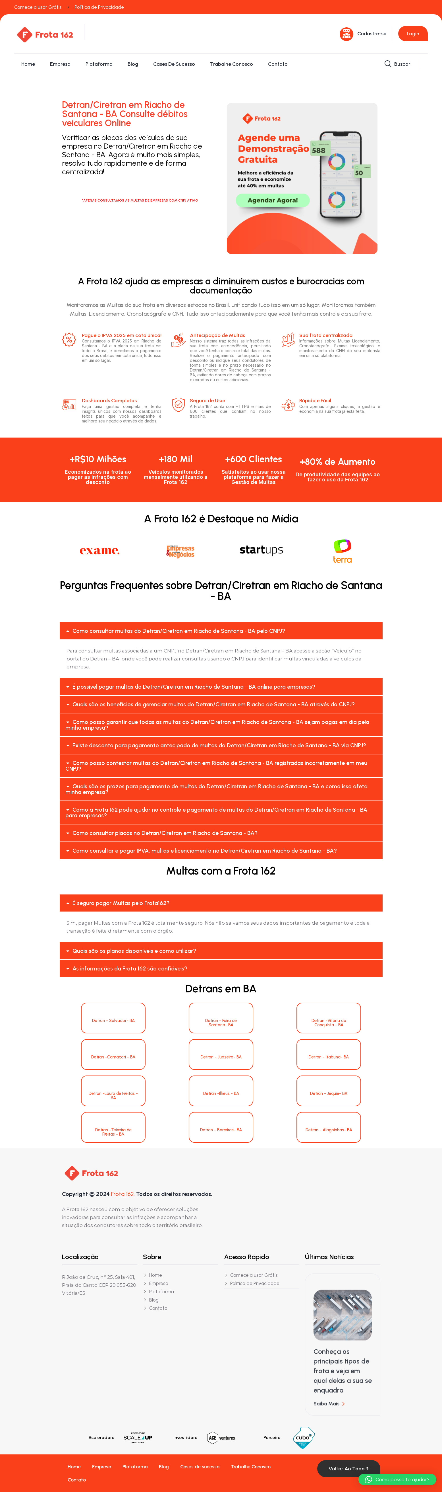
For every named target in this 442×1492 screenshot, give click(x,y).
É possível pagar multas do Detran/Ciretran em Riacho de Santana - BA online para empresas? (193, 686)
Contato (278, 64)
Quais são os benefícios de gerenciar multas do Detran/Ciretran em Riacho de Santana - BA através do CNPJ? (213, 704)
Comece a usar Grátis (38, 7)
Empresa (60, 64)
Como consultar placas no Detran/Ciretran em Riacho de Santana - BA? (165, 833)
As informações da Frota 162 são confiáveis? (129, 968)
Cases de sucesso (174, 64)
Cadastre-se (371, 33)
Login (413, 33)
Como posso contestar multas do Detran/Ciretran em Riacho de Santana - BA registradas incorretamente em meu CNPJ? (216, 766)
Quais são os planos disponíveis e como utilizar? (134, 950)
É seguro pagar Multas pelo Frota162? (120, 903)
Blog (133, 64)
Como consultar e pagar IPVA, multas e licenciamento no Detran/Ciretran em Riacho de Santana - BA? (204, 850)
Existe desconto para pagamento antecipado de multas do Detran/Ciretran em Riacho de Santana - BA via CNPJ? (219, 745)
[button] (221, 630)
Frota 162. (123, 1194)
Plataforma (99, 64)
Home (28, 64)
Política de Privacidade (99, 7)
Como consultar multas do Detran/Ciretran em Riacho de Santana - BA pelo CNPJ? (178, 630)
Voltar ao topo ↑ (349, 1469)
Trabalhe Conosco (231, 64)
